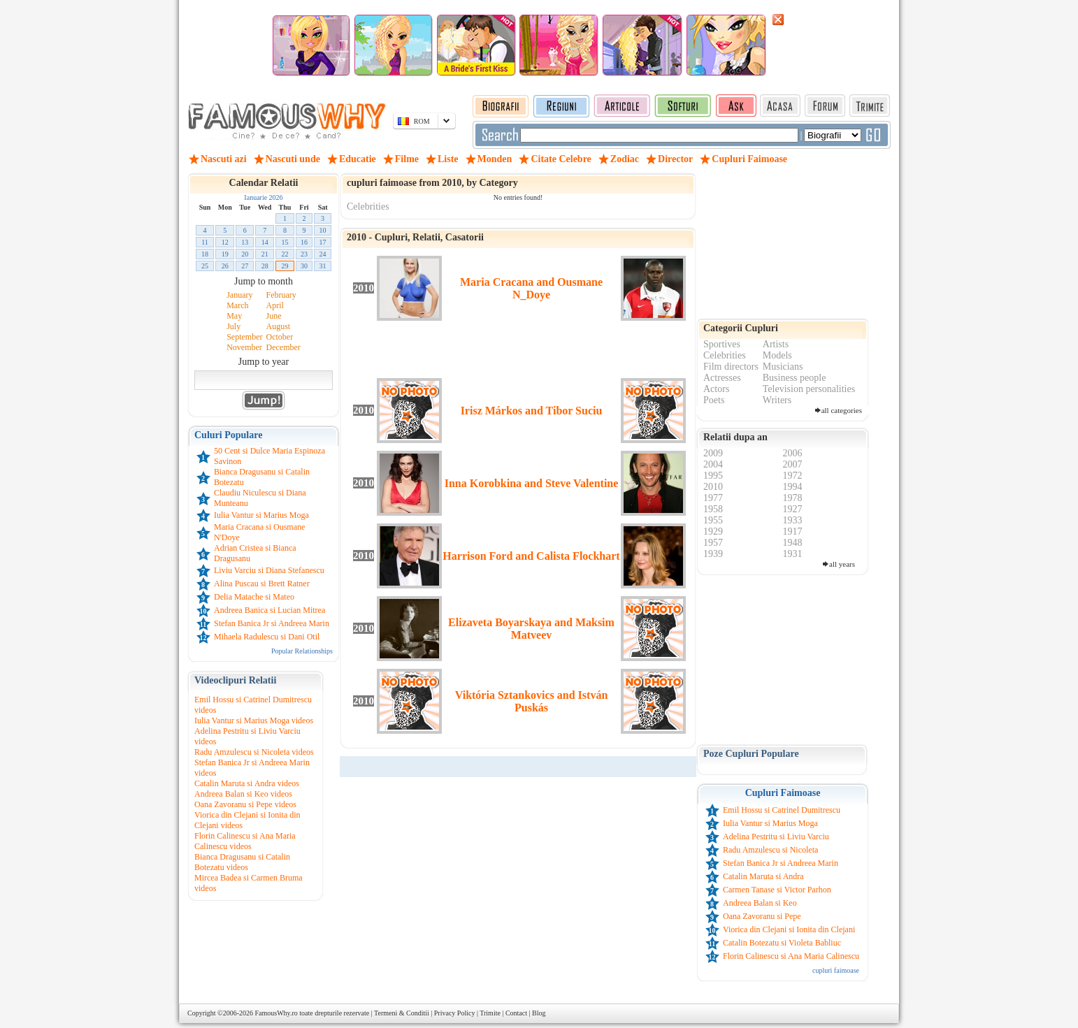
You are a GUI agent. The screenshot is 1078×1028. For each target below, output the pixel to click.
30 (304, 266)
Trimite (490, 1013)
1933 (793, 520)
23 (304, 254)
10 (322, 230)
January (239, 295)
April (275, 305)
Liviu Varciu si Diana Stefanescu (269, 570)
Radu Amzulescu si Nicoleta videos (254, 752)
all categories (841, 410)
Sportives (721, 344)
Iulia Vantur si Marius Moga (261, 515)
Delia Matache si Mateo (254, 597)
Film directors (731, 366)
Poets (713, 400)
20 (244, 254)
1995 (713, 475)
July (233, 326)
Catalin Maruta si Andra (763, 876)
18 (204, 254)
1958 (713, 509)
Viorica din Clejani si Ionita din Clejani (789, 929)
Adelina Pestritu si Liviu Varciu (776, 836)
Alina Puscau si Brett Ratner (262, 583)
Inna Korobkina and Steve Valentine (532, 483)
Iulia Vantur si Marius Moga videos (253, 720)
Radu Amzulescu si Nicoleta (770, 850)
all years (842, 564)
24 (322, 254)
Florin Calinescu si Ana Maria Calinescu (791, 956)
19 (225, 254)
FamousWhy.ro (275, 1013)
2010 (713, 487)
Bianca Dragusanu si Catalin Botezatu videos (242, 862)
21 (264, 254)
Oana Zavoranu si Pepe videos (245, 804)
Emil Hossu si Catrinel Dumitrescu (781, 810)
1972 (793, 475)
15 (285, 242)
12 (225, 242)
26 (225, 266)
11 (204, 242)
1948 (793, 542)
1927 (793, 509)
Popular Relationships (302, 651)
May (234, 316)
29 (285, 266)
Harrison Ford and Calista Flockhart (531, 556)
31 (322, 266)
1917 (793, 531)
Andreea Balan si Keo (760, 903)
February (281, 295)
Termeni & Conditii (401, 1013)
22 (285, 254)
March (237, 305)
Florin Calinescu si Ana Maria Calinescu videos (245, 841)
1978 (793, 498)
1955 (713, 520)
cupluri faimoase (835, 970)
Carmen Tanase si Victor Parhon (777, 890)
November (244, 347)
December (283, 347)
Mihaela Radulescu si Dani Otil (266, 637)
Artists (776, 344)
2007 (793, 464)
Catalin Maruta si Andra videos (246, 783)
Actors (716, 389)
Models (777, 355)
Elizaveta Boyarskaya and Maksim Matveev (531, 628)
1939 (713, 554)
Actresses (722, 377)
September (244, 337)
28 (264, 266)
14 (264, 242)
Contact (516, 1013)
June (274, 316)
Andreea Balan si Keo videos (243, 794)
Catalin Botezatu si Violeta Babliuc (782, 943)
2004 (713, 464)
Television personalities (809, 389)
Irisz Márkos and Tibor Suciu (532, 411)
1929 (713, 531)
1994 (793, 487)
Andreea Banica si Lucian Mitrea (269, 610)
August (278, 326)
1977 (713, 498)
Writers (777, 400)
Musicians (783, 366)
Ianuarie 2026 (263, 197)
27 (244, 266)
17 (322, 242)
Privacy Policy (454, 1013)
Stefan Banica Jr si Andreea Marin (271, 623)
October (280, 337)
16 (304, 242)
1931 (793, 554)
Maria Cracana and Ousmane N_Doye (531, 288)
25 (204, 266)
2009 (713, 453)
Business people (794, 377)
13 (244, 242)
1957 (713, 542)
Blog (538, 1013)
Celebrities (368, 206)
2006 (793, 453)
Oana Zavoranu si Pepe (762, 916)
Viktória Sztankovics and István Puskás (531, 701)
